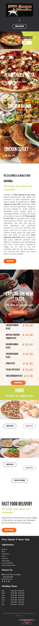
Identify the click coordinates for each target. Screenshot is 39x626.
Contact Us (5, 558)
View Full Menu (19, 480)
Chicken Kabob (19, 106)
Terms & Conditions (7, 563)
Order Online (19, 26)
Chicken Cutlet (16, 149)
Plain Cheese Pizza (19, 75)
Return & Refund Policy (8, 565)
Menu (3, 551)
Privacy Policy (6, 560)
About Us (4, 549)
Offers (3, 556)
